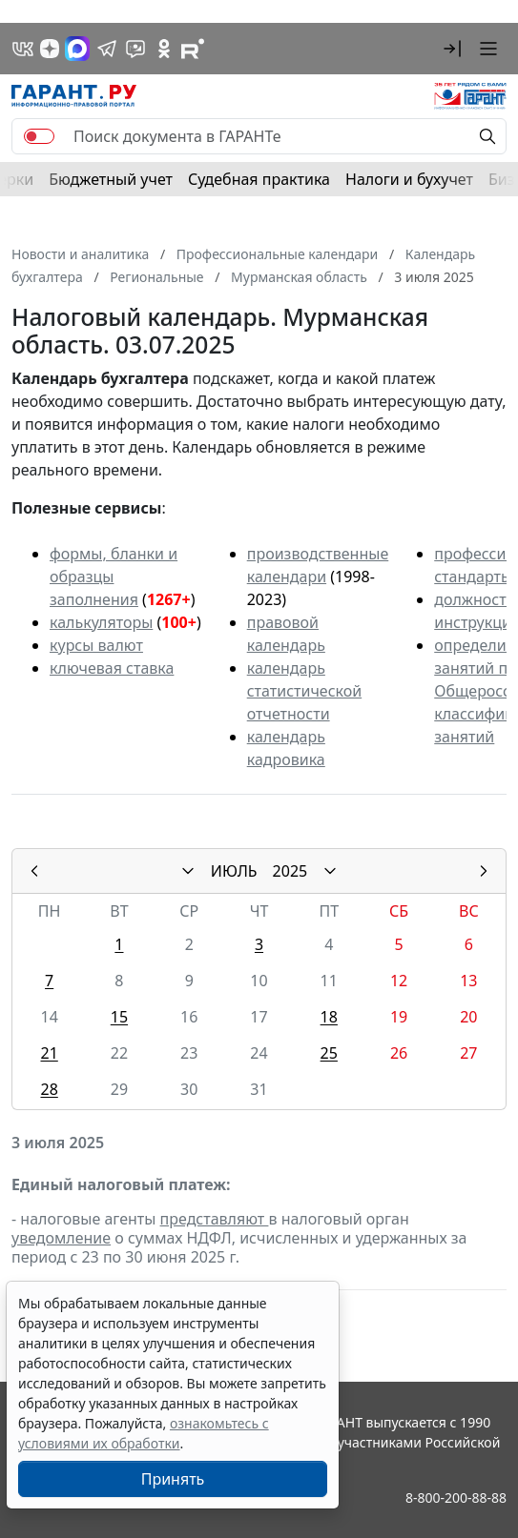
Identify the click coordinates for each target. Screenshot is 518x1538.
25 (329, 1052)
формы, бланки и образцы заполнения (113, 576)
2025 (290, 870)
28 (48, 1089)
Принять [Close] (173, 1478)
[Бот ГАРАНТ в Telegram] (135, 48)
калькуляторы (101, 622)
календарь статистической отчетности (304, 691)
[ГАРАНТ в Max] (77, 48)
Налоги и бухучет (409, 179)
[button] (452, 48)
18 (329, 1016)
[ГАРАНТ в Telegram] (106, 48)
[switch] (39, 136)
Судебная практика (259, 179)
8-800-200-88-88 (456, 1497)
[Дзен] (49, 48)
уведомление (61, 1237)
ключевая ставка (112, 668)
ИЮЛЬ (234, 870)
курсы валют (96, 645)
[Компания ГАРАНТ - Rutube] (192, 48)
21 (48, 1052)
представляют (214, 1218)
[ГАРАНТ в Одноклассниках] (164, 48)
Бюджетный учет (111, 179)
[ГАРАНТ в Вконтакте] (22, 48)
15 (119, 1016)
